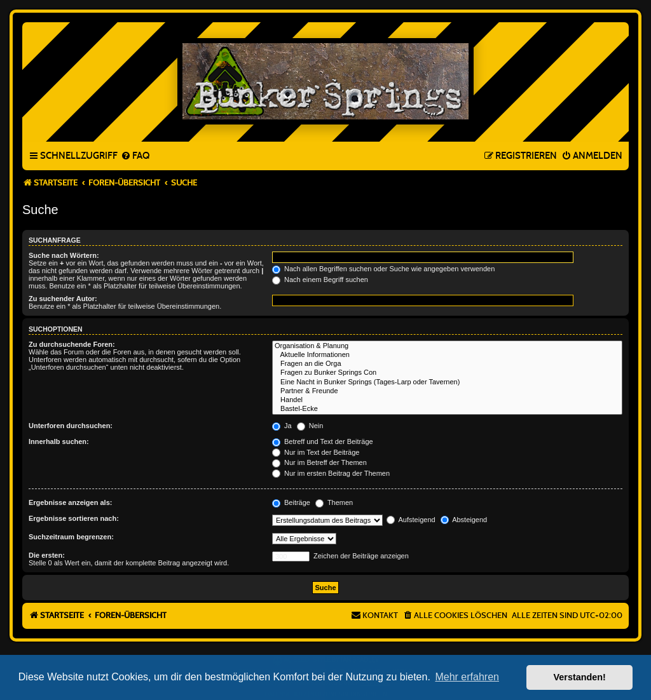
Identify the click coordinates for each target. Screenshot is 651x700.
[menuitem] (135, 156)
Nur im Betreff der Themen (319, 462)
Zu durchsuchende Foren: (72, 344)
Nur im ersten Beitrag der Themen (331, 473)
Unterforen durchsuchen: (71, 425)
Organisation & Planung (447, 346)
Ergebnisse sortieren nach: (74, 518)
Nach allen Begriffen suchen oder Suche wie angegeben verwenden (383, 269)
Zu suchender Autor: (63, 298)
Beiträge (291, 502)
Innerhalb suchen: (59, 441)
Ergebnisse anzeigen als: (70, 502)
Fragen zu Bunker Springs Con (447, 372)
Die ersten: (47, 555)
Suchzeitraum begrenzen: (71, 537)
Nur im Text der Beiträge (315, 452)
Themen (334, 502)
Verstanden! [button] (580, 677)
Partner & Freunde (447, 391)
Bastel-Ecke (447, 409)
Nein (310, 425)
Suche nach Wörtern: (64, 255)
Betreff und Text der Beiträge (322, 441)
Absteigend (464, 519)
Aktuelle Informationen (447, 355)
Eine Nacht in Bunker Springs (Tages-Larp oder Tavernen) (447, 382)
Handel (447, 400)
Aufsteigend (411, 519)
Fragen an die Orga (447, 364)
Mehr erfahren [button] (467, 676)
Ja (282, 425)
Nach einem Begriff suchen (320, 279)
